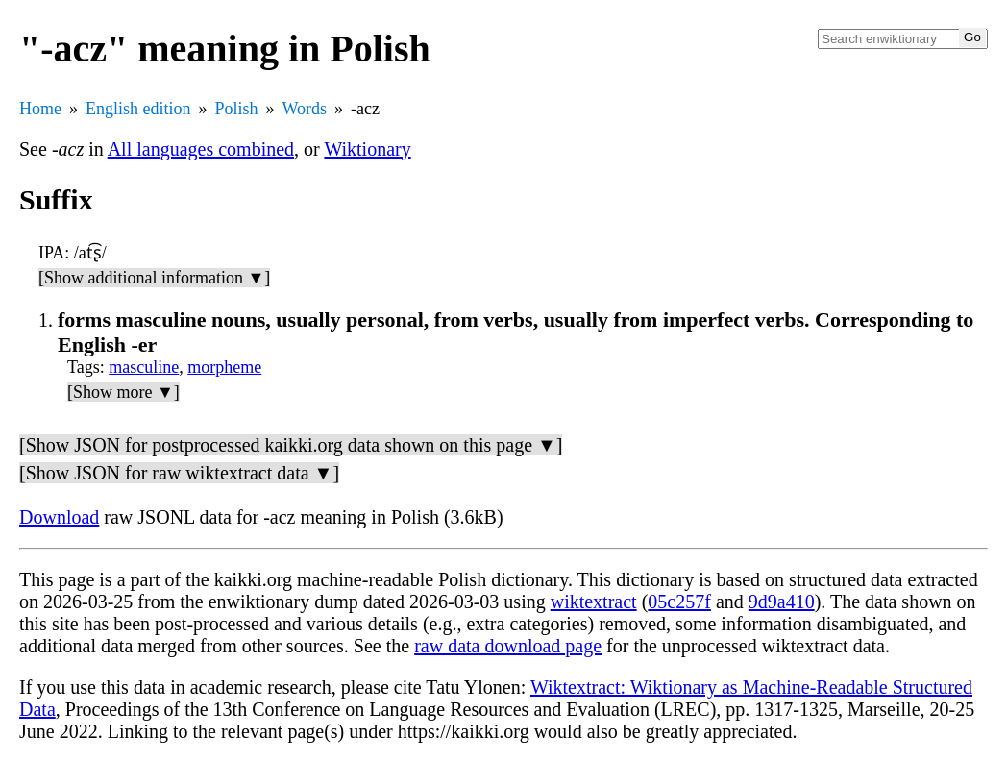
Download (59, 517)
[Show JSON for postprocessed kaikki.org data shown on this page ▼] (290, 444)
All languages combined (201, 149)
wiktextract (594, 601)
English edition (138, 108)
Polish (236, 108)
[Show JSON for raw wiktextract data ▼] (179, 472)
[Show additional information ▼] (154, 277)
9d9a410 (782, 601)
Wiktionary (367, 149)
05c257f (679, 601)
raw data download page (508, 645)
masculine (144, 367)
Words (305, 108)
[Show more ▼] (123, 392)
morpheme (224, 367)
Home (40, 108)
